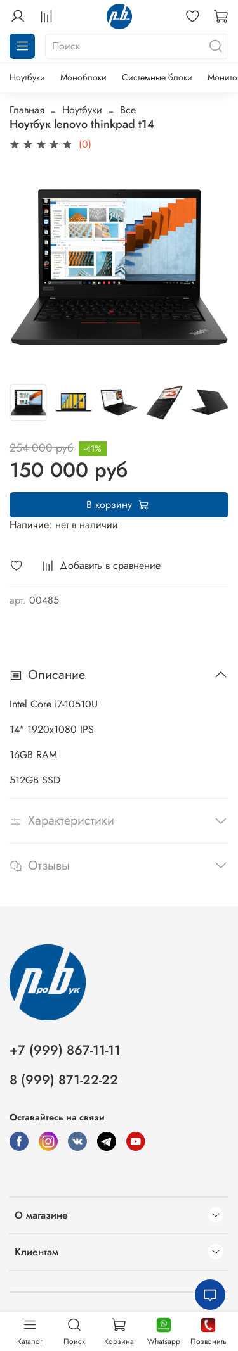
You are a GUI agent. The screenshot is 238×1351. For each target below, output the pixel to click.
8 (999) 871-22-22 (64, 1079)
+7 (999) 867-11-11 (65, 1050)
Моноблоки (83, 77)
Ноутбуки (27, 77)
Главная (27, 110)
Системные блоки (157, 77)
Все (128, 110)
